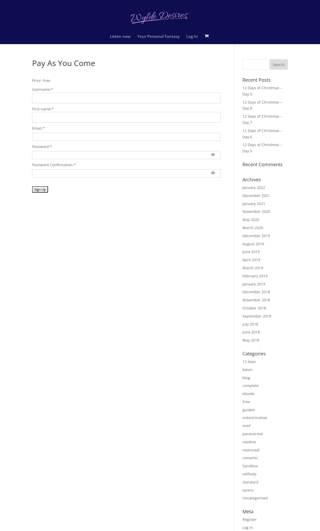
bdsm (247, 369)
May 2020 (250, 219)
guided (248, 409)
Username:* (42, 89)
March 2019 (252, 267)
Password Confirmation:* (54, 164)
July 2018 (250, 324)
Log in (247, 527)
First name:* (43, 108)
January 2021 (253, 203)
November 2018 (256, 299)
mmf (246, 425)
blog (246, 377)
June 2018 (251, 332)
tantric (248, 490)
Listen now (120, 36)
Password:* (42, 146)
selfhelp (249, 474)
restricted (250, 450)
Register (249, 519)
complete (250, 385)
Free (246, 401)
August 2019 (253, 243)
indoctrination (254, 417)
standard (250, 482)
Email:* (38, 128)
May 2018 (250, 340)
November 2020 (256, 211)
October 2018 (254, 308)
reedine (249, 441)
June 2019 (251, 251)
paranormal (252, 433)
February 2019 (255, 275)
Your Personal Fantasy (158, 36)
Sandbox (250, 465)
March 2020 (252, 227)
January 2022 (253, 187)
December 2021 (256, 195)
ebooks (248, 393)
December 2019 (256, 235)
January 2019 (253, 284)
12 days (249, 361)
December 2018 (256, 291)
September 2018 (256, 316)
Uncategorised (255, 498)
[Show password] (212, 154)
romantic (250, 457)
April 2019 (251, 259)
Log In (192, 36)
